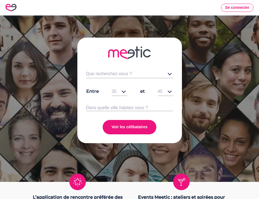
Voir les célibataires (129, 127)
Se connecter (237, 7)
